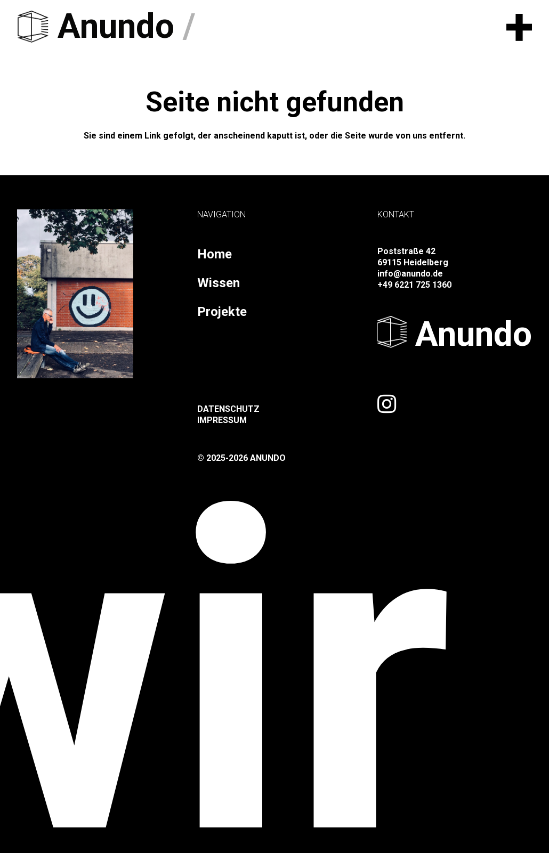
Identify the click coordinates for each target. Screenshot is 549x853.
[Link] (386, 403)
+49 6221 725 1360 (414, 285)
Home (214, 254)
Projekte (222, 311)
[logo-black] (33, 27)
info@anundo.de (410, 274)
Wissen (218, 282)
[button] (519, 26)
